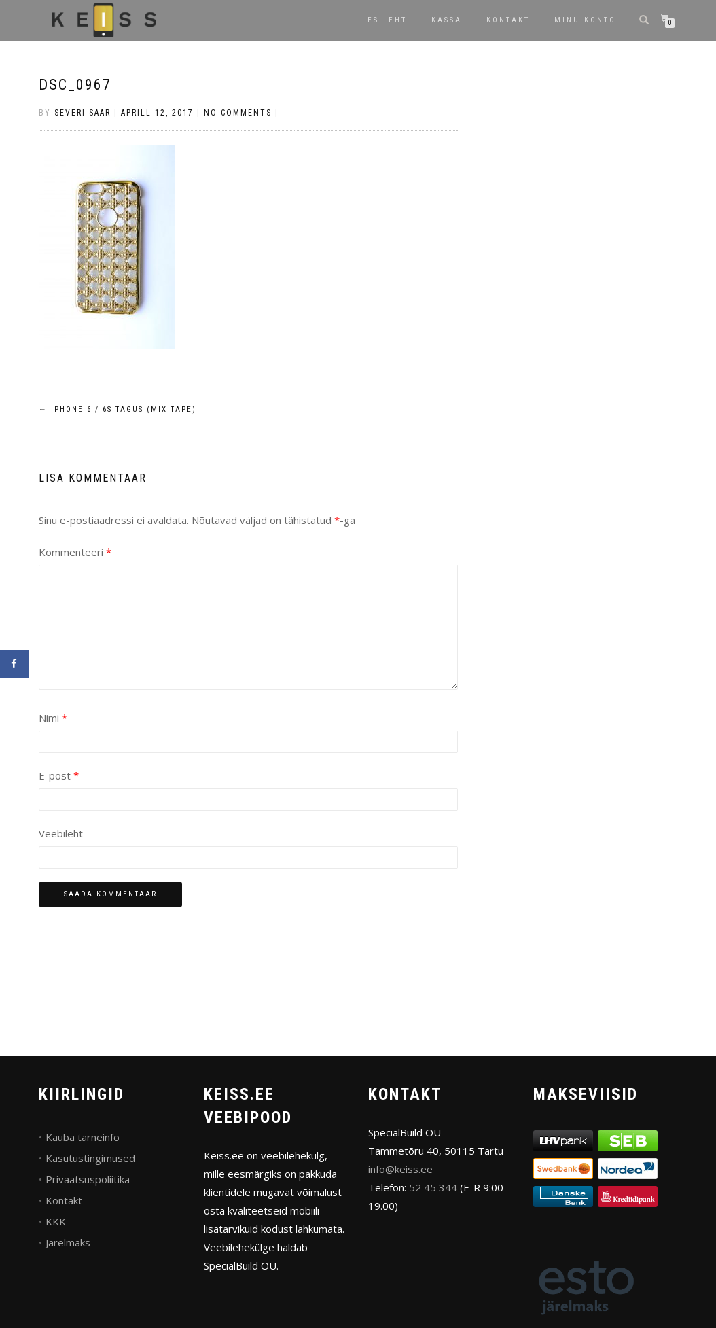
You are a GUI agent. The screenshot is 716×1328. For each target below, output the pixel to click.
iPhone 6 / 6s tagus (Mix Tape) (117, 409)
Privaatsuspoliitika (88, 1179)
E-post (59, 775)
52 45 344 (433, 1187)
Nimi (53, 717)
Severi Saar (82, 113)
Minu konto (585, 20)
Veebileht (61, 833)
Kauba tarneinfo (83, 1137)
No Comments (238, 113)
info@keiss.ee (400, 1169)
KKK (56, 1221)
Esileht (387, 20)
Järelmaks (68, 1242)
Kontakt (508, 20)
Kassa (446, 20)
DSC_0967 (75, 84)
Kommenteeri (75, 552)
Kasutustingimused (90, 1158)
